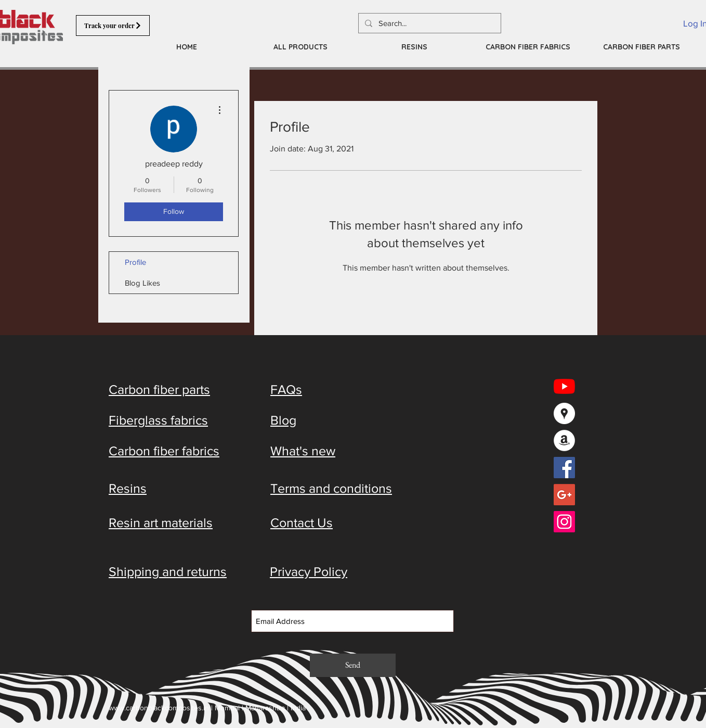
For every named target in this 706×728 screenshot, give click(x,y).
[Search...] (428, 23)
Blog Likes (142, 282)
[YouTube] (564, 386)
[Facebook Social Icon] (564, 467)
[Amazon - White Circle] (564, 440)
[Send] (353, 665)
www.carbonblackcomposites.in (159, 708)
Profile (135, 262)
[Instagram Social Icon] (564, 521)
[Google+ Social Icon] (564, 494)
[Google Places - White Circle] (564, 413)
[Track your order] (113, 25)
